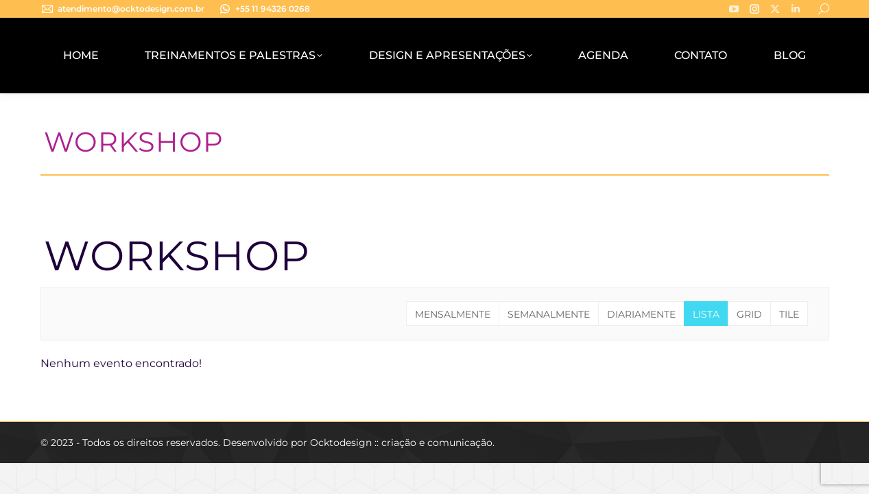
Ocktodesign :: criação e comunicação (401, 442)
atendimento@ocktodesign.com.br (122, 9)
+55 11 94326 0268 (264, 9)
